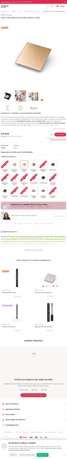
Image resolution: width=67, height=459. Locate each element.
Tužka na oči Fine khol (8, 326)
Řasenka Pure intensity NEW (43, 326)
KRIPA (13, 11)
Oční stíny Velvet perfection (43, 292)
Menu (63, 6)
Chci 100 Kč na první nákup (33, 395)
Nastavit (13, 455)
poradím (27, 215)
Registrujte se (5, 2)
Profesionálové (8, 432)
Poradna (60, 432)
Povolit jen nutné (27, 455)
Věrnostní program (50, 432)
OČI (19, 11)
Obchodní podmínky (36, 432)
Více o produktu (59, 129)
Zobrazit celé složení (33, 250)
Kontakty (25, 432)
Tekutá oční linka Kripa (9, 292)
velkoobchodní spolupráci (58, 140)
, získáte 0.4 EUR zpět (11, 136)
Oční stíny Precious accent (31, 11)
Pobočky (17, 432)
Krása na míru (5, 11)
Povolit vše (42, 455)
